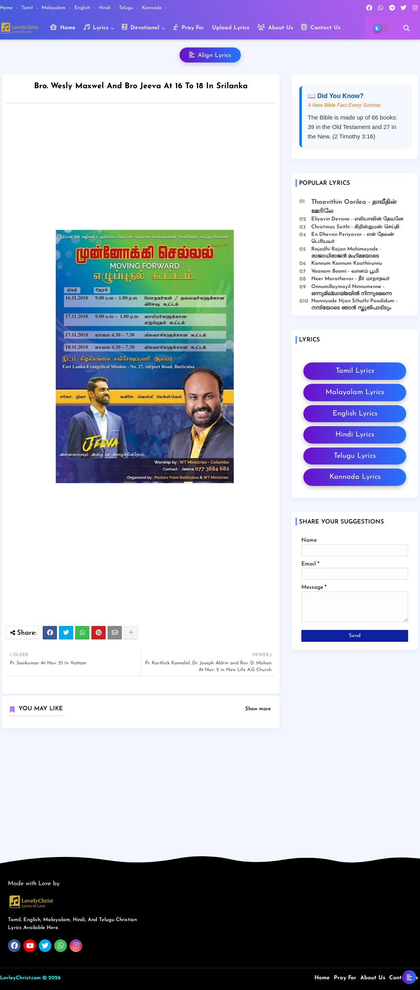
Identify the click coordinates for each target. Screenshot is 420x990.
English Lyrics (355, 413)
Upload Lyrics (230, 28)
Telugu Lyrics (355, 456)
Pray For (188, 27)
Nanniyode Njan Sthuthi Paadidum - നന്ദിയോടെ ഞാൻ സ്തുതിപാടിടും (354, 304)
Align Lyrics (210, 55)
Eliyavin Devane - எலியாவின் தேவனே (357, 219)
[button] (406, 28)
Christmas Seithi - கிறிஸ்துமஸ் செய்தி (355, 226)
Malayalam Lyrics (354, 392)
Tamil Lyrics (355, 371)
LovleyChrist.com (20, 978)
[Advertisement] (149, 168)
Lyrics (95, 27)
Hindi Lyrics (354, 434)
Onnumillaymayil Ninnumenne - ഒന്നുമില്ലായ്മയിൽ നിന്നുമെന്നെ (351, 290)
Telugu (127, 8)
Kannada (152, 8)
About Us (275, 27)
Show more (258, 708)
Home (7, 8)
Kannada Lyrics (354, 477)
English (83, 8)
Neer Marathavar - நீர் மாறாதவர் (350, 278)
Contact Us (321, 27)
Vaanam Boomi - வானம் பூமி (345, 271)
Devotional (140, 27)
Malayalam (54, 8)
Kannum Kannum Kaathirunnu (346, 263)
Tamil (27, 8)
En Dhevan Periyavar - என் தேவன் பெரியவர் (352, 238)
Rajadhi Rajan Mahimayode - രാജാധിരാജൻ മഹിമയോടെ (346, 253)
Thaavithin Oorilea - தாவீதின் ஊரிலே (354, 206)
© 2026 (51, 978)
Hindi (105, 8)
